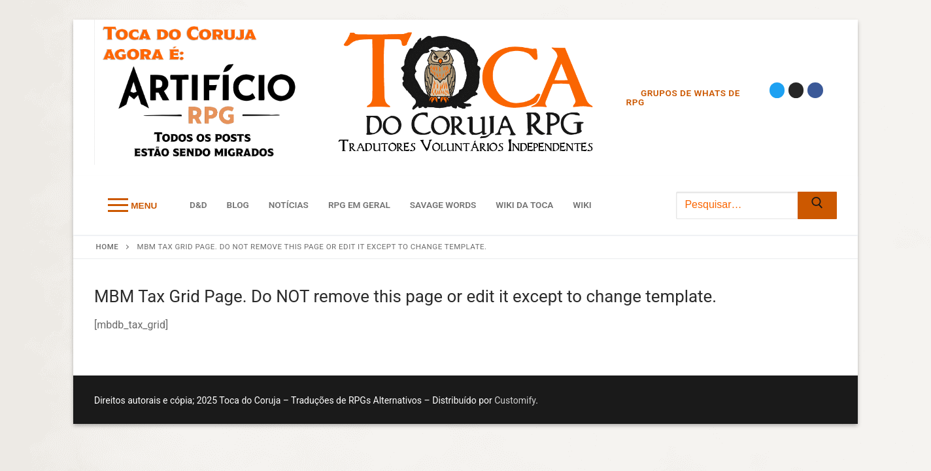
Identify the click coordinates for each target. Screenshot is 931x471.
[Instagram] (796, 89)
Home (107, 246)
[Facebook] (814, 89)
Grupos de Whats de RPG (683, 97)
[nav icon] (132, 205)
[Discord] (779, 105)
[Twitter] (777, 89)
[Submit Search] (817, 205)
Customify (514, 400)
